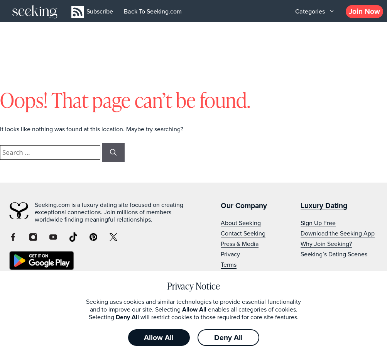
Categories (315, 11)
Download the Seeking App (338, 233)
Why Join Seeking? (326, 243)
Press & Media (240, 243)
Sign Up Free (318, 222)
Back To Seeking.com (153, 11)
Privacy (230, 254)
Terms (229, 264)
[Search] (113, 152)
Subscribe (99, 11)
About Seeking (241, 222)
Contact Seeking (243, 233)
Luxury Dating (324, 205)
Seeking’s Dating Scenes (334, 254)
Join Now (364, 11)
